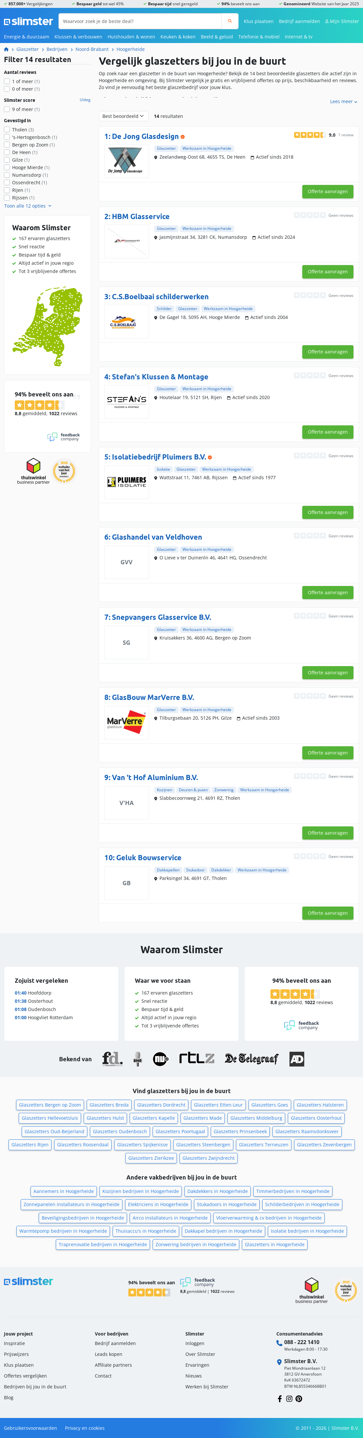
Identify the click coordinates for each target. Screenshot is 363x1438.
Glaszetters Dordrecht (161, 1105)
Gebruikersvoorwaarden (30, 1428)
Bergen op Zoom (33, 145)
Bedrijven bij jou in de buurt (35, 1386)
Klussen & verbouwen (78, 37)
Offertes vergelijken (25, 1376)
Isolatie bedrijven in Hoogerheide (307, 1231)
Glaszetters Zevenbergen (324, 1144)
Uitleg (85, 100)
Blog (8, 1397)
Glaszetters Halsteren (320, 1105)
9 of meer (26, 109)
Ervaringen (197, 1365)
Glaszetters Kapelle (154, 1118)
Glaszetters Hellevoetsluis (50, 1118)
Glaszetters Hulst (105, 1118)
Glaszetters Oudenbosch (120, 1131)
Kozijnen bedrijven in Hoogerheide (140, 1191)
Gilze (21, 160)
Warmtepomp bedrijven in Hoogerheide (63, 1231)
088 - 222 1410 (301, 1342)
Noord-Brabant (92, 49)
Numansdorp (30, 175)
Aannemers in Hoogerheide (63, 1191)
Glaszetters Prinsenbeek (240, 1131)
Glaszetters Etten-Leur (218, 1105)
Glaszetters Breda (109, 1105)
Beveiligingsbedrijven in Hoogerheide (83, 1218)
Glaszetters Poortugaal (180, 1131)
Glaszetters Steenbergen (203, 1144)
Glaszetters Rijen (30, 1144)
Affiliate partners (113, 1365)
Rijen (21, 190)
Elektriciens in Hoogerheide (158, 1204)
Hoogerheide (131, 49)
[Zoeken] (230, 21)
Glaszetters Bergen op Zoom (50, 1105)
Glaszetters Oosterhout (316, 1118)
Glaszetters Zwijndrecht (208, 1158)
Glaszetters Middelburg (256, 1118)
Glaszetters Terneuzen (263, 1144)
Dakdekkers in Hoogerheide (217, 1191)
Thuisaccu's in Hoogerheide (146, 1231)
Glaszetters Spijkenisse (142, 1144)
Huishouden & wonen (131, 37)
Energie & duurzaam (26, 37)
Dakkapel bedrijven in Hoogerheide (223, 1231)
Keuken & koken (178, 37)
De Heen (24, 152)
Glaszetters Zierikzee (151, 1158)
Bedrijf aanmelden (299, 21)
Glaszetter (27, 49)
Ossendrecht (29, 182)
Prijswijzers (16, 1354)
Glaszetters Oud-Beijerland (54, 1131)
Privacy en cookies (85, 1428)
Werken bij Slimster (206, 1386)
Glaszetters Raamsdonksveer (307, 1131)
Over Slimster (200, 1354)
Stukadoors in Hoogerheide (227, 1204)
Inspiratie (14, 1343)
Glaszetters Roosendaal (83, 1144)
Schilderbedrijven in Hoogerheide (302, 1204)
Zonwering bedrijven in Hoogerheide (196, 1244)
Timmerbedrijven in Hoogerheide (293, 1191)
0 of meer (26, 89)
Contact (103, 1376)
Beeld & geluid (217, 37)
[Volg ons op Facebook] (279, 1398)
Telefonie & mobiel (259, 37)
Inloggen (194, 1343)
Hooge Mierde (31, 167)
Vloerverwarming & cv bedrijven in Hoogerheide (269, 1218)
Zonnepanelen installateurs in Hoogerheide (71, 1204)
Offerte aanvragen (328, 191)
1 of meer (26, 81)
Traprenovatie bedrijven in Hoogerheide (103, 1244)
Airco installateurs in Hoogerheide (170, 1218)
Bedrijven (57, 49)
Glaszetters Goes (269, 1105)
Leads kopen (108, 1354)
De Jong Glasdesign (145, 136)
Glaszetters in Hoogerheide (275, 1244)
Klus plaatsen (259, 21)
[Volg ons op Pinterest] (298, 1398)
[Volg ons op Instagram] (289, 1398)
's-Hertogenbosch (34, 137)
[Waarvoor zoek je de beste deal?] (140, 21)
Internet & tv (298, 37)
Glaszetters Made (202, 1118)
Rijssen (23, 197)
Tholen (23, 129)
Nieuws (193, 1376)
